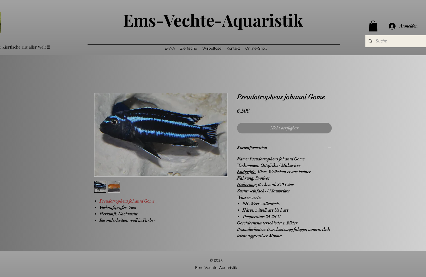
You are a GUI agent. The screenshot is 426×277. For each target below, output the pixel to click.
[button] (373, 26)
